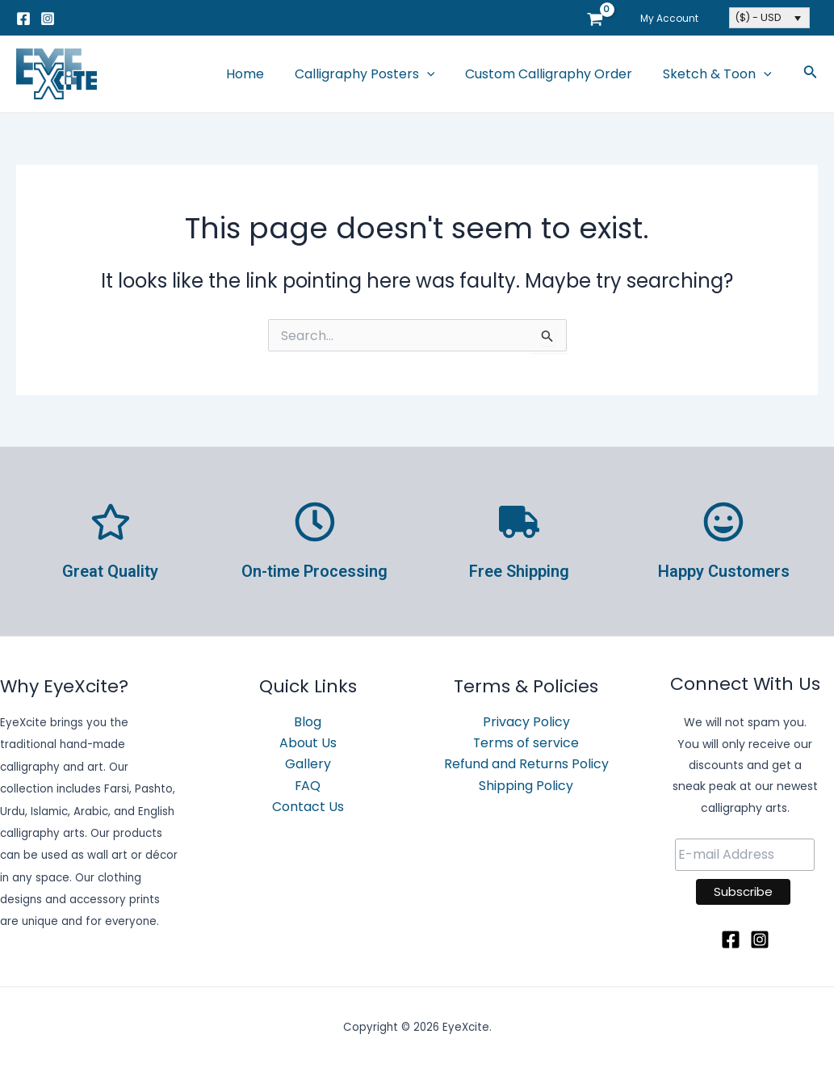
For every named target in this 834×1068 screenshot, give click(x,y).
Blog (307, 722)
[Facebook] (23, 18)
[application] (439, 74)
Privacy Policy (526, 722)
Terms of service (526, 743)
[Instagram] (47, 18)
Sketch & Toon (719, 74)
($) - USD (758, 17)
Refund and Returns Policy (526, 764)
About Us (308, 743)
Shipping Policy (526, 785)
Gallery (308, 764)
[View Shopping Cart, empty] (604, 18)
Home (262, 74)
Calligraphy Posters (377, 74)
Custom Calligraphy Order (555, 74)
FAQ (308, 785)
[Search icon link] (810, 74)
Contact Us (308, 807)
